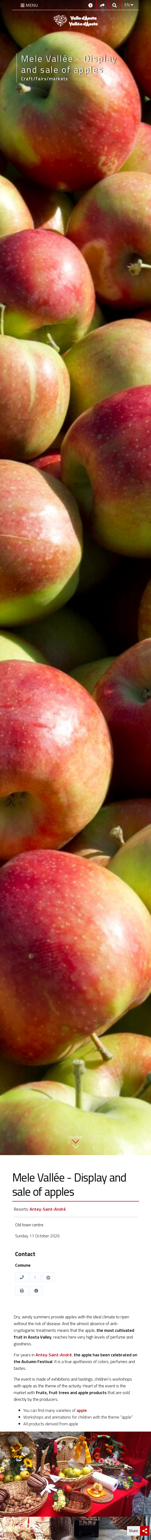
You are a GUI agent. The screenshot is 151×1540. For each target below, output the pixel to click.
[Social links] (102, 4)
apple (82, 1410)
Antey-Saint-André (48, 1209)
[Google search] (114, 4)
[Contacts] (90, 4)
